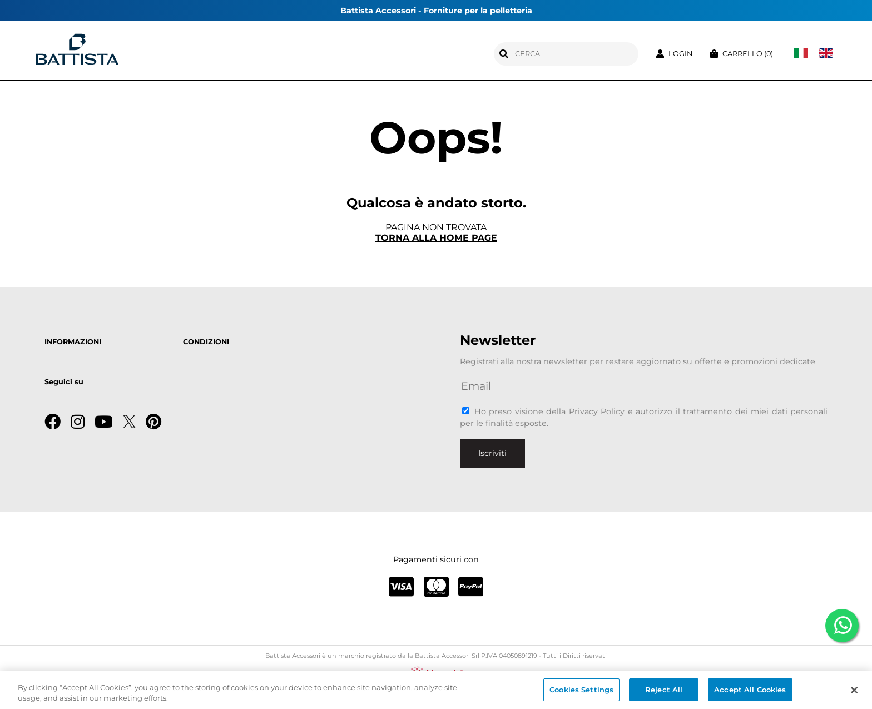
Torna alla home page (436, 237)
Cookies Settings (581, 692)
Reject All (663, 692)
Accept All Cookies (750, 692)
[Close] (854, 692)
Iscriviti (492, 453)
